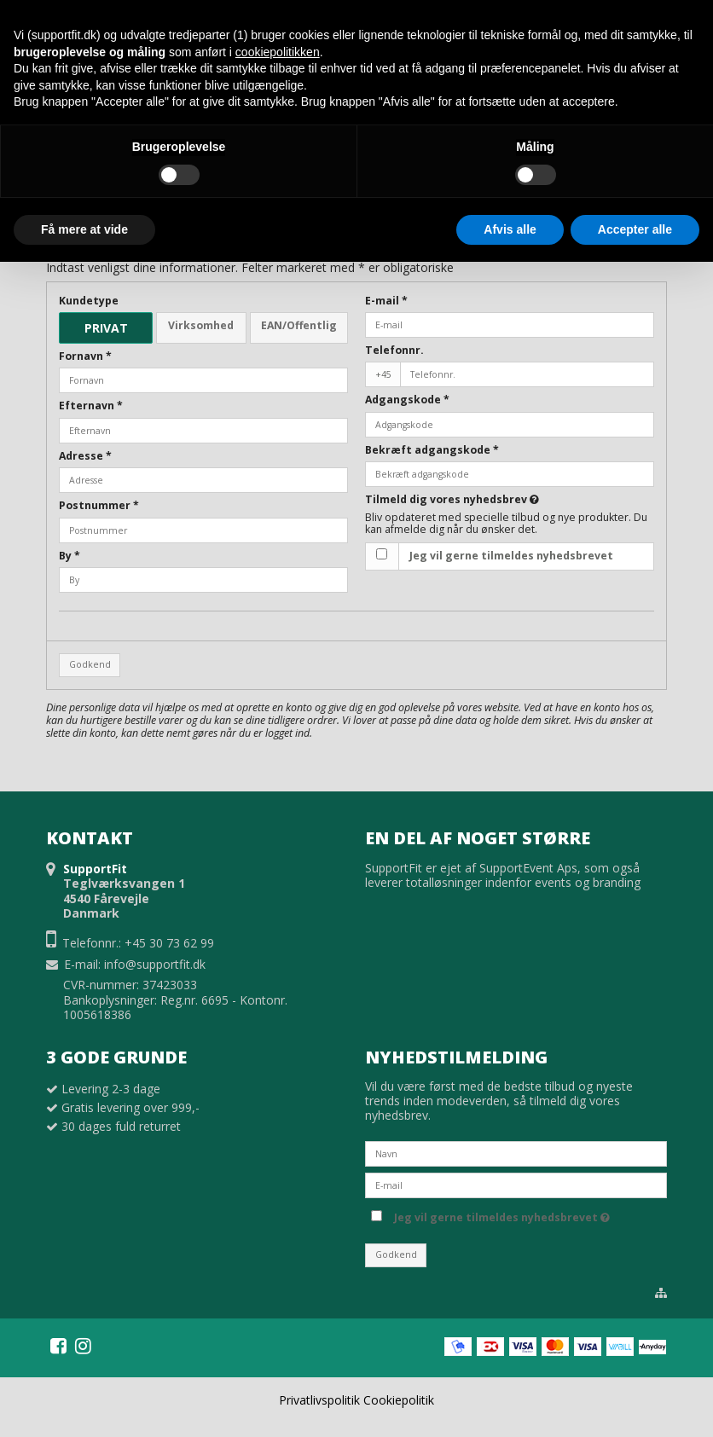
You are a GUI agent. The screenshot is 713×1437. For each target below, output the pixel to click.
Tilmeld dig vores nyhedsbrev (452, 499)
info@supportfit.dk (155, 964)
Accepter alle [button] (635, 229)
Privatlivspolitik (319, 1400)
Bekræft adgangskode (432, 449)
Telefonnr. (394, 350)
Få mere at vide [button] (84, 229)
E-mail (386, 300)
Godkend (90, 664)
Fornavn (85, 356)
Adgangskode (407, 399)
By (69, 555)
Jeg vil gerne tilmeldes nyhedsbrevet (511, 555)
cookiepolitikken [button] (277, 52)
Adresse (85, 455)
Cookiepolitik (398, 1400)
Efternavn (91, 405)
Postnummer (99, 505)
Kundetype (89, 300)
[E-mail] (516, 1184)
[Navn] (516, 1152)
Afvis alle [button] (510, 229)
